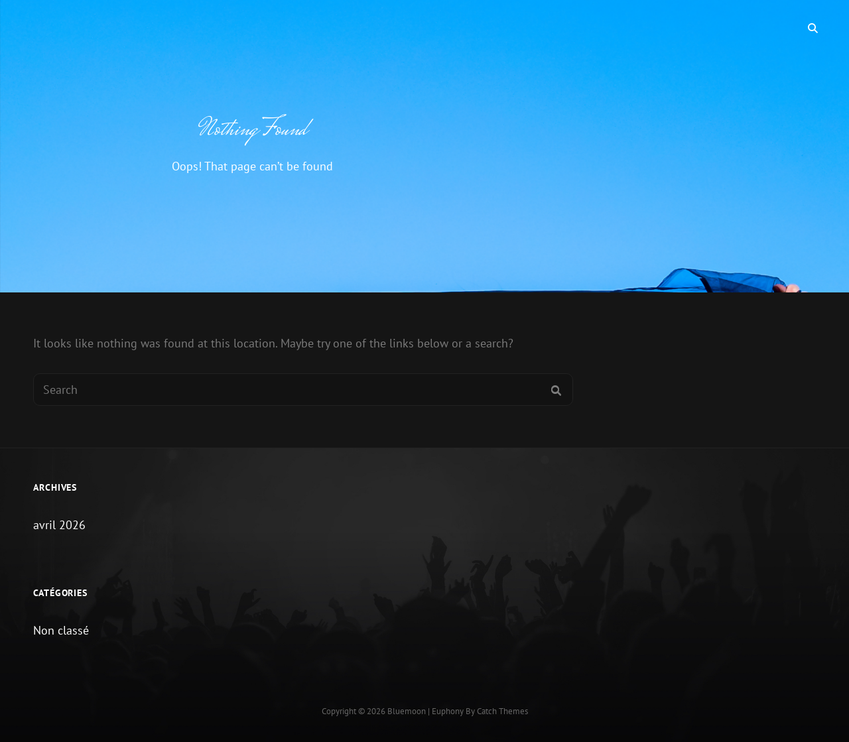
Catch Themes (502, 711)
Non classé (61, 630)
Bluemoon (406, 711)
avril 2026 (59, 524)
